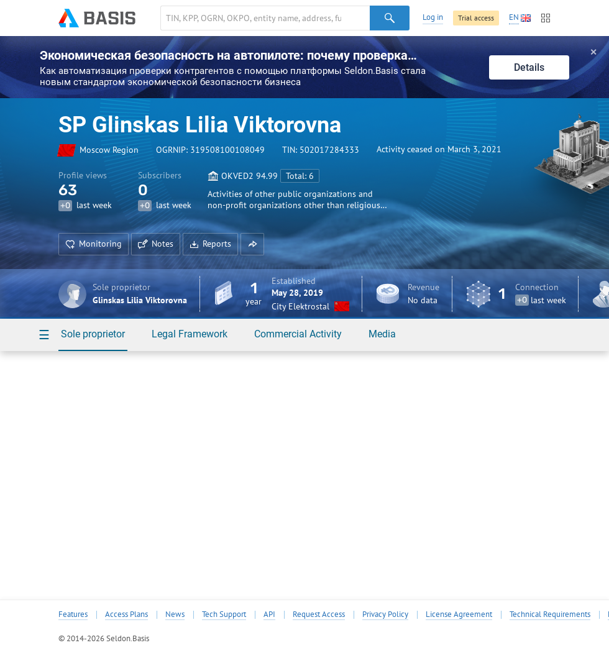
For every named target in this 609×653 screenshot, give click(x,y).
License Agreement (459, 614)
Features (73, 614)
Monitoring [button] (93, 243)
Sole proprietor (93, 334)
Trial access (476, 17)
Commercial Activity (298, 334)
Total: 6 (300, 175)
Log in (433, 17)
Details (529, 67)
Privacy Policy (385, 614)
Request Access (319, 614)
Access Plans (126, 614)
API (269, 614)
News (175, 614)
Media (382, 334)
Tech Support (224, 614)
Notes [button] (155, 243)
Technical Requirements (550, 614)
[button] (252, 244)
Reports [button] (210, 243)
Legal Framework (189, 334)
